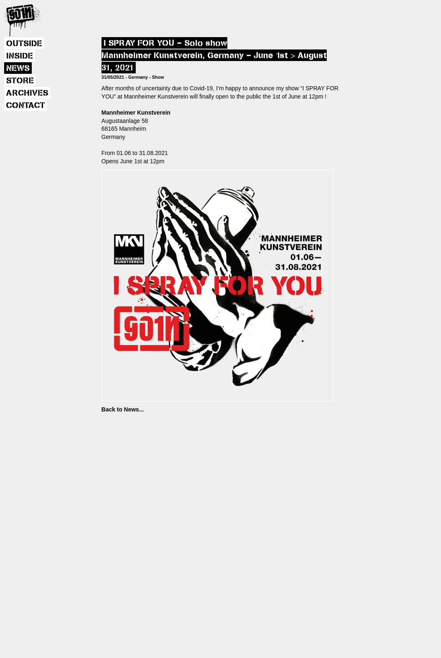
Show (158, 77)
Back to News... (122, 409)
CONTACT (25, 105)
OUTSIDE (24, 44)
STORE (20, 81)
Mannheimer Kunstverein (135, 112)
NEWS (18, 68)
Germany (138, 77)
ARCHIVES (27, 93)
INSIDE (19, 56)
